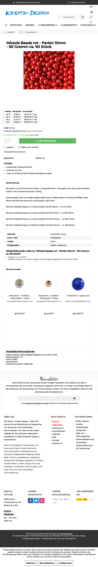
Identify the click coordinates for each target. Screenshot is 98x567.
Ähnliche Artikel (13, 269)
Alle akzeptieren (47, 563)
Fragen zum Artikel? (28, 147)
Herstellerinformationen (14, 152)
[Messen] (29, 25)
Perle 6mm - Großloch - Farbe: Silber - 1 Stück (19, 297)
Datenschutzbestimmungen (37, 403)
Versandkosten (58, 431)
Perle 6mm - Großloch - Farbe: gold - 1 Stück (49, 297)
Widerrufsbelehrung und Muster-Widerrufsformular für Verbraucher (85, 444)
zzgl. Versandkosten (34, 131)
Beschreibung (12, 183)
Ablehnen (31, 563)
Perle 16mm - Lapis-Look (78, 296)
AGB (54, 437)
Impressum (57, 443)
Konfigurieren (65, 563)
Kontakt (55, 440)
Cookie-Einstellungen (82, 425)
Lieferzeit (56, 434)
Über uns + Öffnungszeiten (83, 434)
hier (83, 536)
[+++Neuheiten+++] (47, 25)
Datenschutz (57, 428)
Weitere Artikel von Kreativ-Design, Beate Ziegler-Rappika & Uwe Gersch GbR (41, 259)
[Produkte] (15, 25)
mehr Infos (33, 135)
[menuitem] (91, 12)
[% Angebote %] (69, 25)
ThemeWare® (70, 539)
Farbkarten (81, 430)
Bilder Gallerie (82, 421)
